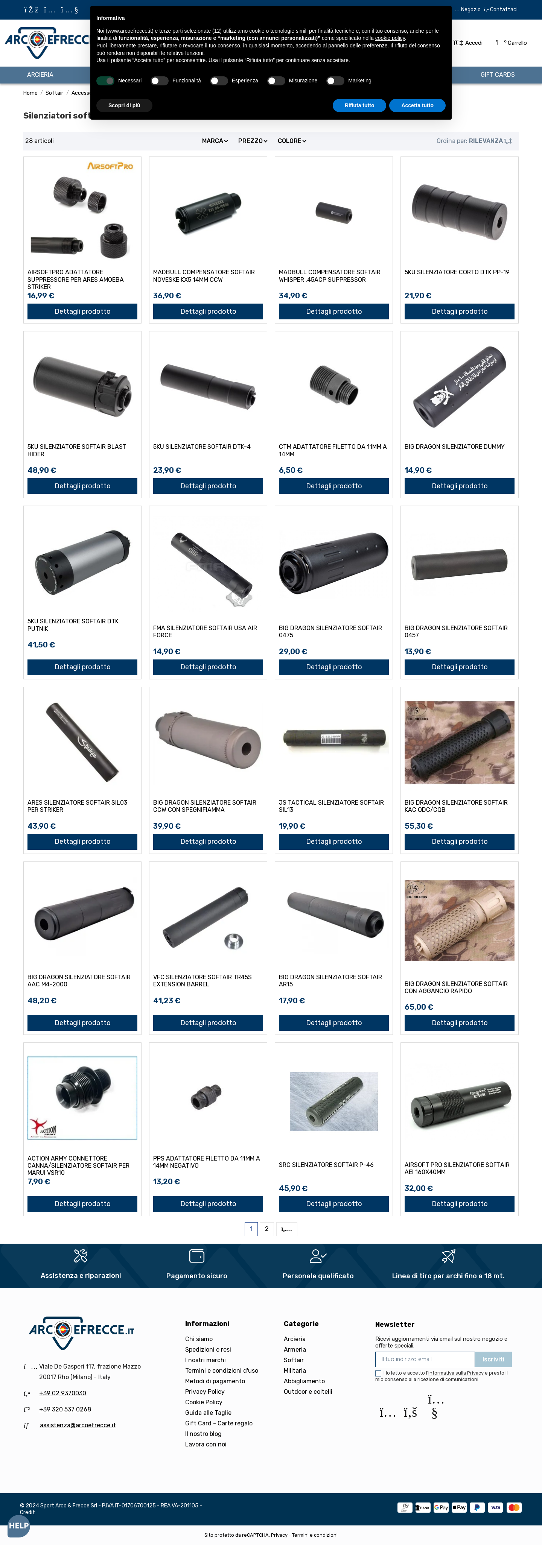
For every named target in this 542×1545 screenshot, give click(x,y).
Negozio (471, 9)
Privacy (279, 1535)
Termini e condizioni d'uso (221, 1370)
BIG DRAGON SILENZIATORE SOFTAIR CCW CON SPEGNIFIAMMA (204, 806)
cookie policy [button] (390, 38)
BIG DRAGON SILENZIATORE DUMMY (455, 446)
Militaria (295, 1370)
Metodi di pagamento (215, 1381)
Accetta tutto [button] (417, 105)
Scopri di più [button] (124, 105)
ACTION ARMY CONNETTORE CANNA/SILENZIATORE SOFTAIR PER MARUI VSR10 (78, 1165)
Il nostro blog (203, 1433)
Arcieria (295, 1339)
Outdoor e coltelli (308, 1391)
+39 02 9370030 (62, 1393)
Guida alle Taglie (208, 1412)
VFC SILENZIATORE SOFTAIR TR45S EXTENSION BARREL (202, 981)
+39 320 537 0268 (65, 1409)
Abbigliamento (304, 1381)
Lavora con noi (206, 1444)
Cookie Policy (203, 1402)
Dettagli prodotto (83, 311)
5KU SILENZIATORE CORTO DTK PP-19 (457, 272)
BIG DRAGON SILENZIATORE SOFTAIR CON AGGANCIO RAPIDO (456, 987)
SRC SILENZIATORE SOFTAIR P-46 (326, 1164)
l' (455, 1373)
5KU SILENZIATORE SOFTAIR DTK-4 (202, 446)
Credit (27, 1512)
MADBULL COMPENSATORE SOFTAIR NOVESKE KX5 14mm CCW (204, 276)
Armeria (295, 1349)
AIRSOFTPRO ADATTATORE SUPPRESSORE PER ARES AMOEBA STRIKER (75, 279)
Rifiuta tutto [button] (360, 105)
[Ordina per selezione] (474, 141)
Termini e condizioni (315, 1535)
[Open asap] (19, 1526)
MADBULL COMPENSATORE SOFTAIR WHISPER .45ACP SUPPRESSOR (330, 276)
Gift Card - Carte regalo (219, 1423)
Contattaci (503, 9)
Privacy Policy (205, 1391)
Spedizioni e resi (208, 1349)
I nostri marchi (205, 1360)
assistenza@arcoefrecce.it (78, 1425)
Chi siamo (199, 1339)
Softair (294, 1360)
